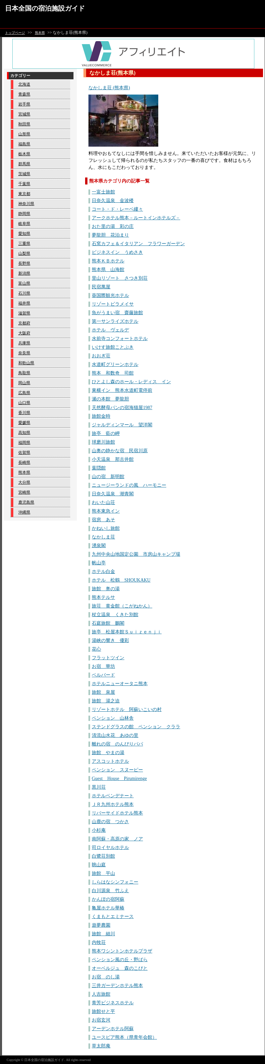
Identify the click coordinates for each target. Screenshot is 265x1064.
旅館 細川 (103, 933)
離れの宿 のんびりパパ (117, 744)
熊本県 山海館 (108, 269)
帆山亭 (99, 562)
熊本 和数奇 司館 (113, 373)
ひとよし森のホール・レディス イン (131, 381)
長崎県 (24, 462)
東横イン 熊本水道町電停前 (122, 390)
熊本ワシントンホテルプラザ (122, 951)
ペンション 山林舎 (113, 718)
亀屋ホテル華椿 (108, 907)
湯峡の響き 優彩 (110, 640)
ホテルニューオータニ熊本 (120, 683)
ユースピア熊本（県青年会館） (124, 1037)
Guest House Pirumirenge (119, 778)
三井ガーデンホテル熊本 (117, 985)
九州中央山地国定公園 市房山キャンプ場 (136, 554)
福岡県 (24, 442)
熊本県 (40, 33)
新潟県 (24, 273)
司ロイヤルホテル (110, 847)
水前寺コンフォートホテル (120, 338)
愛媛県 (24, 422)
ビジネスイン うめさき (117, 252)
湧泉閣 (99, 545)
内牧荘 (99, 942)
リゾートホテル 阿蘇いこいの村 (127, 709)
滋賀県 (24, 313)
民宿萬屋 (101, 286)
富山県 (24, 283)
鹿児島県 (26, 502)
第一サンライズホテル (115, 321)
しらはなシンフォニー (115, 882)
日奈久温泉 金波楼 (113, 200)
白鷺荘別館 (103, 856)
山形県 (24, 134)
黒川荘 (99, 787)
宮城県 (24, 114)
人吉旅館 (101, 994)
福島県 (24, 144)
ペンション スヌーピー (117, 769)
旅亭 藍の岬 (106, 433)
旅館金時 (101, 416)
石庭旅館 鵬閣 (108, 623)
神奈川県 (26, 203)
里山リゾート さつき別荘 (120, 278)
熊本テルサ (103, 597)
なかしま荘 (103, 536)
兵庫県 (24, 343)
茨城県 (24, 174)
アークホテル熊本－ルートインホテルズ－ (136, 217)
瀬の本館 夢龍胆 (110, 398)
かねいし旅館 (106, 528)
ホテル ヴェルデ (110, 329)
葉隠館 (99, 467)
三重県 (24, 243)
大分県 (24, 482)
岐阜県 (24, 223)
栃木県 (24, 154)
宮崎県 (24, 492)
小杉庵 (99, 830)
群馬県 (24, 164)
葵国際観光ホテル (110, 295)
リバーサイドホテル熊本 (117, 813)
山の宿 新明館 (108, 476)
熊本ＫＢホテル (108, 260)
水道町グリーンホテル (115, 364)
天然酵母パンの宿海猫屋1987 (122, 407)
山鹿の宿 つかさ (110, 821)
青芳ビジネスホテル (113, 1002)
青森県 (24, 94)
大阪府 (24, 333)
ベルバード (103, 675)
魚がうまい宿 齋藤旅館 (117, 312)
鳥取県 (24, 373)
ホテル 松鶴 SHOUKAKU (121, 580)
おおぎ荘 (101, 355)
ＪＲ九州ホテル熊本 (113, 804)
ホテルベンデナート (113, 795)
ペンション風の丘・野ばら (120, 959)
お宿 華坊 (103, 666)
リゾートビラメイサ (113, 304)
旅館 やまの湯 (108, 752)
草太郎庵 (101, 1045)
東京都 (24, 193)
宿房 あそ (103, 519)
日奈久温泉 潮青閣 (113, 493)
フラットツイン (108, 657)
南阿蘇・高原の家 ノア (117, 838)
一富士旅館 (103, 191)
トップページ (15, 33)
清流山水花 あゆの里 (115, 735)
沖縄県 (24, 512)
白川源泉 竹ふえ (110, 890)
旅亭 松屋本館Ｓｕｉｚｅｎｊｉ (127, 631)
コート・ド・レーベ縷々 (117, 209)
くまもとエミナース (113, 916)
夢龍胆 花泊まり (110, 235)
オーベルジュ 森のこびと (120, 968)
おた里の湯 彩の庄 (113, 226)
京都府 (24, 323)
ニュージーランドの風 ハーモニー (129, 485)
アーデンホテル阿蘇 (113, 1028)
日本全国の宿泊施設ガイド (45, 8)
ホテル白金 (103, 571)
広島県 (24, 392)
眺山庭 (99, 864)
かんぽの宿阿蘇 (108, 899)
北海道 (24, 84)
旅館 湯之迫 (106, 700)
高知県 (24, 432)
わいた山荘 (103, 502)
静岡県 (24, 213)
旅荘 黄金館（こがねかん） (122, 605)
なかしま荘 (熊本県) (109, 87)
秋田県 (24, 124)
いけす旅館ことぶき (113, 347)
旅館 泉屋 (103, 692)
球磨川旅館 (103, 442)
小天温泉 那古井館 (113, 459)
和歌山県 (26, 363)
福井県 (24, 303)
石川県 (24, 293)
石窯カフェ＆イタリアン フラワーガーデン (138, 243)
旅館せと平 (103, 1011)
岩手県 (24, 104)
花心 (96, 649)
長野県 (24, 263)
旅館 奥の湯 (106, 588)
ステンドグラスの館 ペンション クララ (136, 726)
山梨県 (24, 253)
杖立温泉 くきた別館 (115, 614)
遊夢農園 (101, 925)
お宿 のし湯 (106, 976)
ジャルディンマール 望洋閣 (122, 424)
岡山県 (24, 383)
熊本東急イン (106, 511)
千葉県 (24, 183)
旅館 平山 (103, 873)
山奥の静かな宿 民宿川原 (120, 450)
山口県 (24, 402)
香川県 (24, 412)
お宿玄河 (101, 1020)
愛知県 (24, 233)
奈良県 (24, 353)
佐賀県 (24, 452)
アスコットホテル (110, 761)
